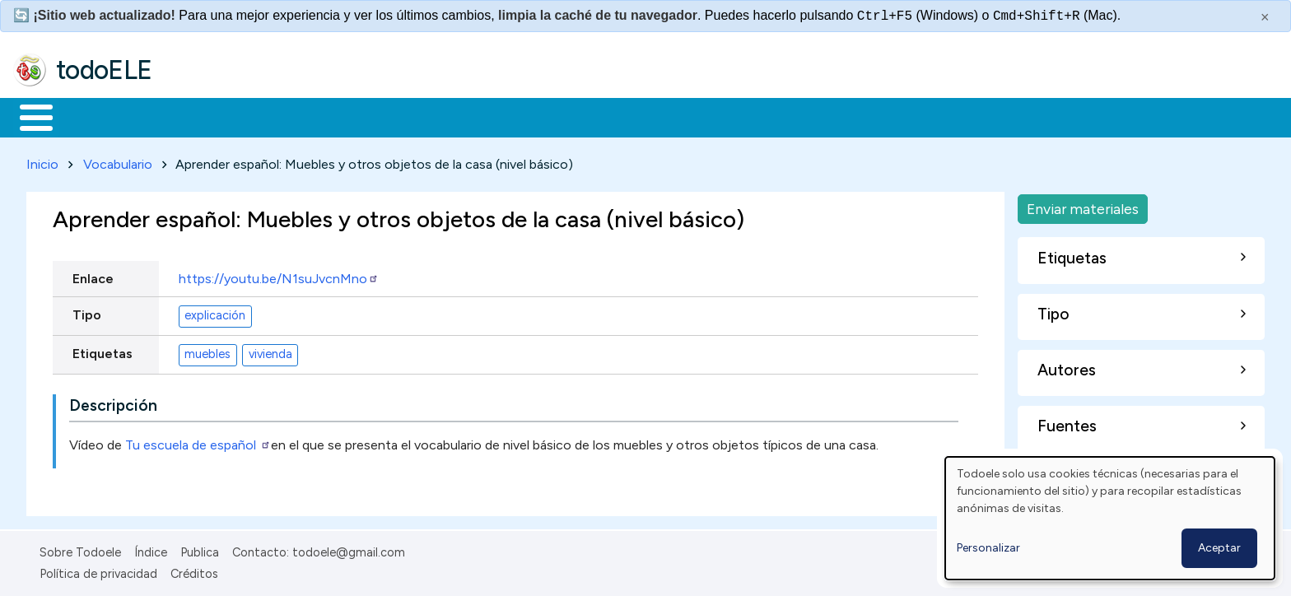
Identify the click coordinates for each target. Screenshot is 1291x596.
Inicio (27, 116)
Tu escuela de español (198, 441)
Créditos (194, 571)
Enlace (93, 275)
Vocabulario (117, 161)
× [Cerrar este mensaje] (1265, 17)
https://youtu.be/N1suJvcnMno (279, 275)
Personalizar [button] (988, 548)
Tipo (86, 311)
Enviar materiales (1083, 205)
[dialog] (1110, 518)
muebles (207, 351)
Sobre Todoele (80, 549)
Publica (199, 549)
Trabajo (297, 116)
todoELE (104, 70)
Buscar (676, 116)
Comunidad (602, 116)
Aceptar (1219, 548)
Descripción (113, 402)
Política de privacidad (98, 571)
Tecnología (492, 116)
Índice (150, 549)
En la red (389, 116)
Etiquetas (102, 350)
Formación (198, 116)
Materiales (92, 116)
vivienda (270, 351)
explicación (214, 312)
